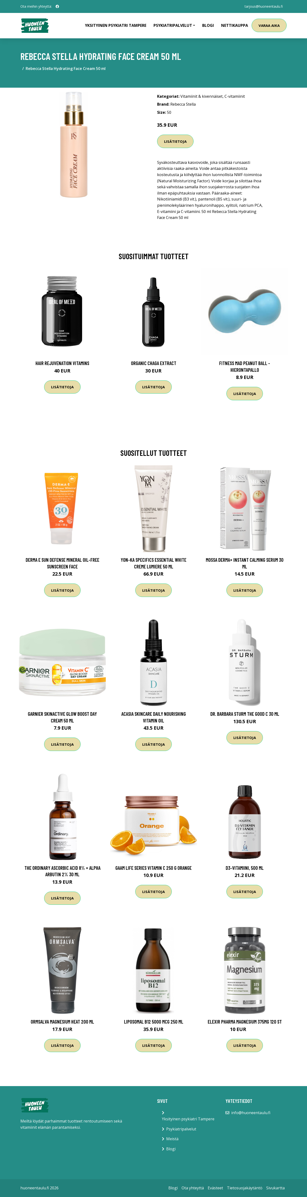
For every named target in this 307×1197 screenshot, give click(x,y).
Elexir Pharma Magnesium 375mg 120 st (245, 1022)
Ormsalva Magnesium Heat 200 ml (62, 1022)
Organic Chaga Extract (153, 363)
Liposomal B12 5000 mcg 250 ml (153, 1022)
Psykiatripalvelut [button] (173, 25)
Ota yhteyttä (193, 1188)
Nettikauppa (234, 25)
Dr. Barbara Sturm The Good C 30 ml (244, 714)
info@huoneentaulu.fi (250, 1112)
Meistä (172, 1138)
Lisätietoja (175, 141)
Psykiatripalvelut (181, 1129)
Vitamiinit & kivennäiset (201, 96)
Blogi (208, 25)
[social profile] (57, 6)
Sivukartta (275, 1188)
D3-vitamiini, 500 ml (245, 868)
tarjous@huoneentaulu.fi (264, 6)
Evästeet (215, 1188)
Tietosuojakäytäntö (244, 1188)
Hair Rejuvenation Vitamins (62, 363)
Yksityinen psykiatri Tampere (115, 25)
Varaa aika (269, 25)
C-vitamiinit (234, 96)
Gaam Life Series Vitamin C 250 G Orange (153, 868)
